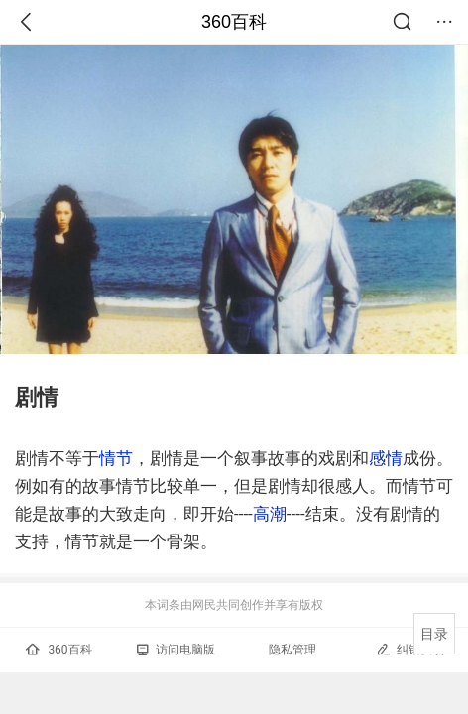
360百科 (234, 22)
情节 (116, 458)
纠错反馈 (410, 649)
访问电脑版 (176, 649)
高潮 (270, 514)
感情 (386, 458)
